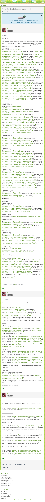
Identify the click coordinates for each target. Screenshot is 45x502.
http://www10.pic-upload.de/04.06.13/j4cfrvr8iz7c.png (11, 192)
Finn (5, 11)
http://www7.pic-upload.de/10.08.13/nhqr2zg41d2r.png (16, 90)
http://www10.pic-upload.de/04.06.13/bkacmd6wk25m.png (17, 237)
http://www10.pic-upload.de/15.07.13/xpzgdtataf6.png (16, 83)
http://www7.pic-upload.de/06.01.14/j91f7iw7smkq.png (16, 100)
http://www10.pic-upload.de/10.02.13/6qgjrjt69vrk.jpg (26, 216)
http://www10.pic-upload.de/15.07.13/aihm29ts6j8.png (16, 85)
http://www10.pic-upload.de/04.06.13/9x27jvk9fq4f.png (16, 116)
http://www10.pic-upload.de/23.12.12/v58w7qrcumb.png (17, 61)
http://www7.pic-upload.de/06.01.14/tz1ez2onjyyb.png (16, 96)
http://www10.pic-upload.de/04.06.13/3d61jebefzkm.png (17, 143)
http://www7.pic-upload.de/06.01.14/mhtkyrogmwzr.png (16, 130)
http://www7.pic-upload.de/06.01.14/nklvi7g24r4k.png (16, 132)
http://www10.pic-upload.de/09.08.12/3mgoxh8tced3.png (17, 177)
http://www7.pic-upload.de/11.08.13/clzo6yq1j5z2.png (16, 211)
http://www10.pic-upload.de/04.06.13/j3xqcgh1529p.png (17, 155)
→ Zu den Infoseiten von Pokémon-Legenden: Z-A (23, 22)
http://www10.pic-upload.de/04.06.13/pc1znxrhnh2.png (20, 72)
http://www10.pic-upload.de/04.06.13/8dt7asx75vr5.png (20, 77)
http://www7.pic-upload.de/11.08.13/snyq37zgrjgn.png (16, 129)
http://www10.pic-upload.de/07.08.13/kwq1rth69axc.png (26, 362)
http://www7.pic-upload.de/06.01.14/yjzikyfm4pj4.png (16, 145)
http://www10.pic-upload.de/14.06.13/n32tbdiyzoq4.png (16, 82)
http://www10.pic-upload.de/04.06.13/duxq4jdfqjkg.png (20, 184)
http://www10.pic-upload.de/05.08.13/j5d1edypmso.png (20, 240)
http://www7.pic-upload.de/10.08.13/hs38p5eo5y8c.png (16, 158)
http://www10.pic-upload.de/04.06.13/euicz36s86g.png (20, 75)
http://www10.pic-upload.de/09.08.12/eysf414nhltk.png (16, 161)
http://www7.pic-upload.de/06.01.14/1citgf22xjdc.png (16, 93)
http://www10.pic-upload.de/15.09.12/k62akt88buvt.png (22, 55)
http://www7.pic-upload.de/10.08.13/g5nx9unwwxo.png (20, 243)
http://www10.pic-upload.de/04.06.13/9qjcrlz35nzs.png (20, 185)
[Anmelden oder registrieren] (39, 2)
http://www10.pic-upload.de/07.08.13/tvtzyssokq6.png (16, 227)
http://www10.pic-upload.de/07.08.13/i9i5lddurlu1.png (20, 242)
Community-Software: (22, 499)
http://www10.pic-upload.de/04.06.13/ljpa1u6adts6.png (16, 251)
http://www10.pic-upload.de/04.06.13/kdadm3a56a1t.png (17, 166)
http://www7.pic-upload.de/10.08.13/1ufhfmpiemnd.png (20, 180)
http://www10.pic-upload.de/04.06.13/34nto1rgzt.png (20, 238)
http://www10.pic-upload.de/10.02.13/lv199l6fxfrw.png (11, 221)
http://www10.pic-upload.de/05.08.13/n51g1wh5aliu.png (17, 226)
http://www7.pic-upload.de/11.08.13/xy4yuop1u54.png (16, 91)
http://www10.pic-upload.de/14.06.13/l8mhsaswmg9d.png (12, 308)
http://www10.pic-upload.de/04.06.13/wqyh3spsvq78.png (17, 121)
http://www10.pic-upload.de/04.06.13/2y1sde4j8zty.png (20, 64)
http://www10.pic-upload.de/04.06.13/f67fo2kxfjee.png (20, 122)
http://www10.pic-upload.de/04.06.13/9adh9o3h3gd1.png (12, 150)
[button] (43, 2)
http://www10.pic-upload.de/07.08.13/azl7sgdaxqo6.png (20, 182)
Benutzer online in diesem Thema (13, 464)
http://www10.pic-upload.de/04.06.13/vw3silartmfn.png (20, 124)
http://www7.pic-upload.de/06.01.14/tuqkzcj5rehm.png (16, 98)
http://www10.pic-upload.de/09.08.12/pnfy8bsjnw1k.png (17, 174)
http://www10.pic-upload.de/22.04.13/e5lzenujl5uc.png (16, 209)
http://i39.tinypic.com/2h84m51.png (15, 125)
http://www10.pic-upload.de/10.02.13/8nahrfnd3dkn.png (17, 69)
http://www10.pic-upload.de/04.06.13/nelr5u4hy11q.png (20, 74)
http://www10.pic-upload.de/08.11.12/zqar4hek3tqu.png (22, 58)
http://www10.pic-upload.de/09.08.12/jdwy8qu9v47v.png (12, 249)
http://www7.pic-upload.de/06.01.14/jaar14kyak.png (15, 95)
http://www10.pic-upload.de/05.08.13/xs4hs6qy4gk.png (16, 127)
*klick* (12, 277)
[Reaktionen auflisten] (4, 288)
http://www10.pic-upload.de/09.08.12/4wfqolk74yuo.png (20, 179)
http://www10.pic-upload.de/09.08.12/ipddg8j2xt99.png (16, 208)
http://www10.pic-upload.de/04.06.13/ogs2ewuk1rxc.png (17, 156)
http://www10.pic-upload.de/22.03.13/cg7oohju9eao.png (20, 70)
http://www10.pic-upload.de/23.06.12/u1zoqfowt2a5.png (17, 164)
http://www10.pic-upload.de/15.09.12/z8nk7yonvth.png (22, 53)
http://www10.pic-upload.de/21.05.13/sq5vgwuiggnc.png (17, 111)
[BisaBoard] (3, 2)
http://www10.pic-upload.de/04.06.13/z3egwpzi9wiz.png (16, 140)
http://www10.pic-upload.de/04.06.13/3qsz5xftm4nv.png (17, 117)
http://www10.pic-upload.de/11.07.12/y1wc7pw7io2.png (16, 163)
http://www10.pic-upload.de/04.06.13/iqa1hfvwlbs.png (16, 142)
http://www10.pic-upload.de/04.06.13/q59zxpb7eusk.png (12, 113)
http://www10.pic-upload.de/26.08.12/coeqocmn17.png (12, 107)
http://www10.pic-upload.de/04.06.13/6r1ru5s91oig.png (20, 187)
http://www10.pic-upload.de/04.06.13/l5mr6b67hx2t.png (20, 62)
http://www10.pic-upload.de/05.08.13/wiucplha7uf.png (16, 87)
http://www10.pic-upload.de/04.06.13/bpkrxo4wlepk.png (17, 197)
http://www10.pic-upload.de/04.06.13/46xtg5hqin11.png (16, 119)
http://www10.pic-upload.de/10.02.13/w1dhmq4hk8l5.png (12, 66)
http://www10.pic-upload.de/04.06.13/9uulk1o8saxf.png (16, 153)
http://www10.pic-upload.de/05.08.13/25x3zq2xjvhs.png (16, 175)
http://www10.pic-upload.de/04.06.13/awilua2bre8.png (16, 159)
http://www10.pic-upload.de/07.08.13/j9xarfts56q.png (16, 88)
